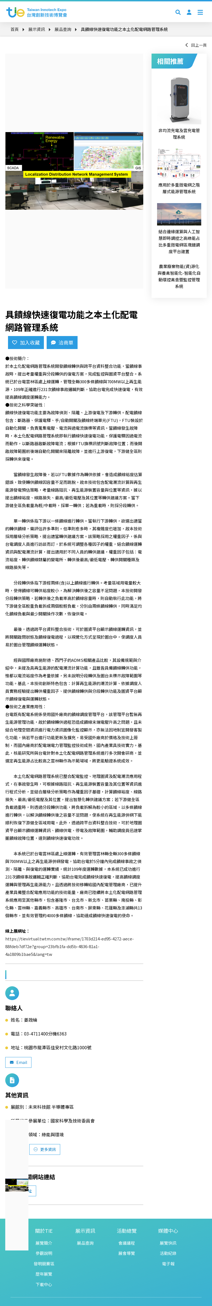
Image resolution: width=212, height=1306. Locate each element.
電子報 (168, 1263)
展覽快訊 (168, 1243)
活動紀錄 (168, 1253)
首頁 (14, 29)
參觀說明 (44, 1253)
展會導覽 (126, 1253)
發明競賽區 (44, 1263)
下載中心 (44, 1284)
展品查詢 (63, 29)
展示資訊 (36, 29)
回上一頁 (196, 45)
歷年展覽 (44, 1274)
